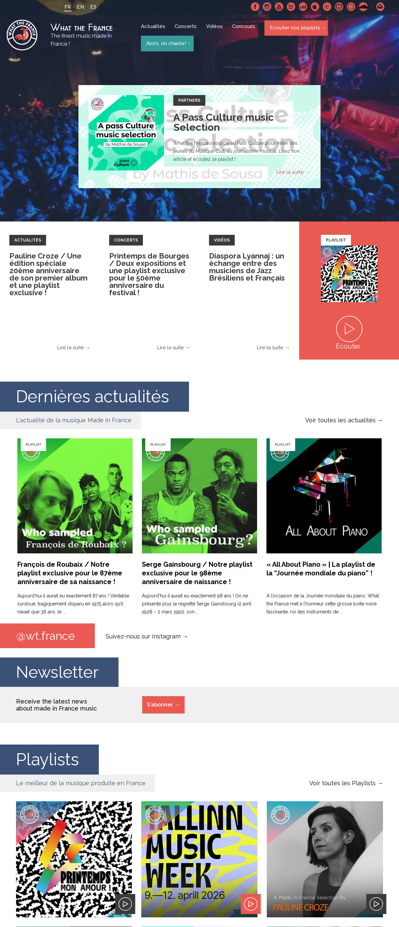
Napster (337, 6)
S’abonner (160, 707)
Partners (189, 102)
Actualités (154, 31)
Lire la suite (290, 174)
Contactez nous (379, 6)
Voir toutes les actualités (340, 421)
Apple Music (313, 6)
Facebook (253, 6)
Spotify (289, 6)
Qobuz (349, 6)
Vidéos (215, 31)
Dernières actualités (92, 398)
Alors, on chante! (165, 43)
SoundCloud (361, 6)
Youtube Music (325, 6)
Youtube (277, 6)
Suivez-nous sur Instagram (143, 637)
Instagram (265, 6)
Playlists (47, 762)
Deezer (301, 6)
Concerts (187, 31)
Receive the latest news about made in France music (56, 707)
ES (91, 7)
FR (66, 7)
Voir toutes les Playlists (342, 785)
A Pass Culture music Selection (223, 124)
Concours (244, 31)
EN (78, 7)
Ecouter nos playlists (294, 30)
